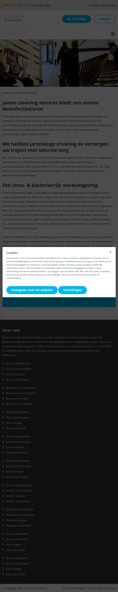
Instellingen (72, 290)
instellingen (55, 274)
